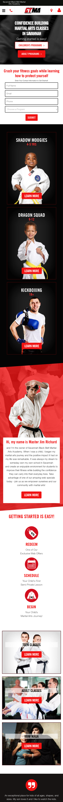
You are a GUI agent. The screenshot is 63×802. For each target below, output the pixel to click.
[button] (32, 10)
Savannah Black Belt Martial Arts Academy (14, 3)
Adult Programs (32, 54)
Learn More (31, 196)
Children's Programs (31, 45)
